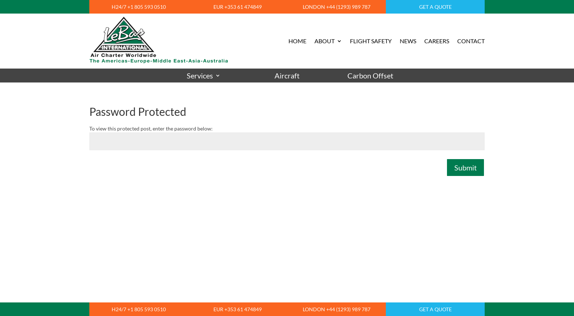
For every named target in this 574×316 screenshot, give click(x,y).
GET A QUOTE (435, 7)
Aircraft (287, 75)
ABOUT (324, 40)
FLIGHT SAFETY (371, 40)
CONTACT (471, 40)
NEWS (408, 40)
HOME (297, 40)
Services (200, 75)
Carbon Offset (370, 75)
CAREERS (436, 40)
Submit (465, 167)
